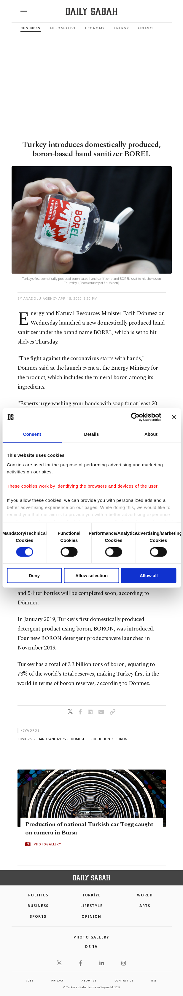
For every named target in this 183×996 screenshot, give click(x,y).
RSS (154, 980)
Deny (34, 575)
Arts (144, 905)
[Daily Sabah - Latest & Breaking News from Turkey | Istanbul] (91, 11)
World (145, 895)
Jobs (30, 980)
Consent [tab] (32, 434)
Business (30, 28)
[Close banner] (174, 417)
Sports (38, 916)
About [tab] (150, 434)
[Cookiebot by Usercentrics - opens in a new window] (135, 417)
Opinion (91, 916)
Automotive (63, 28)
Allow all (149, 575)
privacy (57, 980)
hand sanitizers (52, 739)
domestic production (90, 739)
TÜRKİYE (91, 895)
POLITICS (38, 895)
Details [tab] (91, 434)
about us (89, 980)
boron (121, 739)
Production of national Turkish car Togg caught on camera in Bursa (89, 828)
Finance (146, 28)
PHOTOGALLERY (47, 844)
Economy (95, 28)
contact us (123, 980)
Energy (121, 28)
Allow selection (91, 575)
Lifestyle (91, 905)
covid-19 (24, 739)
